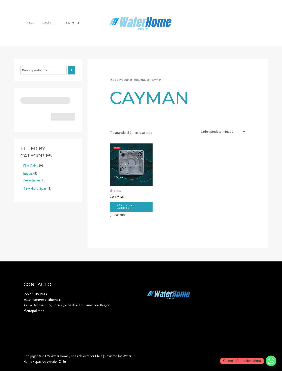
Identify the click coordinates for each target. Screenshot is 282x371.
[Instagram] (240, 359)
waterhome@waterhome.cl (42, 300)
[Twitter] (257, 359)
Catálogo (46, 23)
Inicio (113, 80)
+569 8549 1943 (35, 294)
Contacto (66, 23)
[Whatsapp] (271, 361)
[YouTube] (231, 359)
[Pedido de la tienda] (222, 131)
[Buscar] (71, 70)
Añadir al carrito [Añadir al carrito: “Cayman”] (125, 207)
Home (30, 23)
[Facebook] (248, 359)
